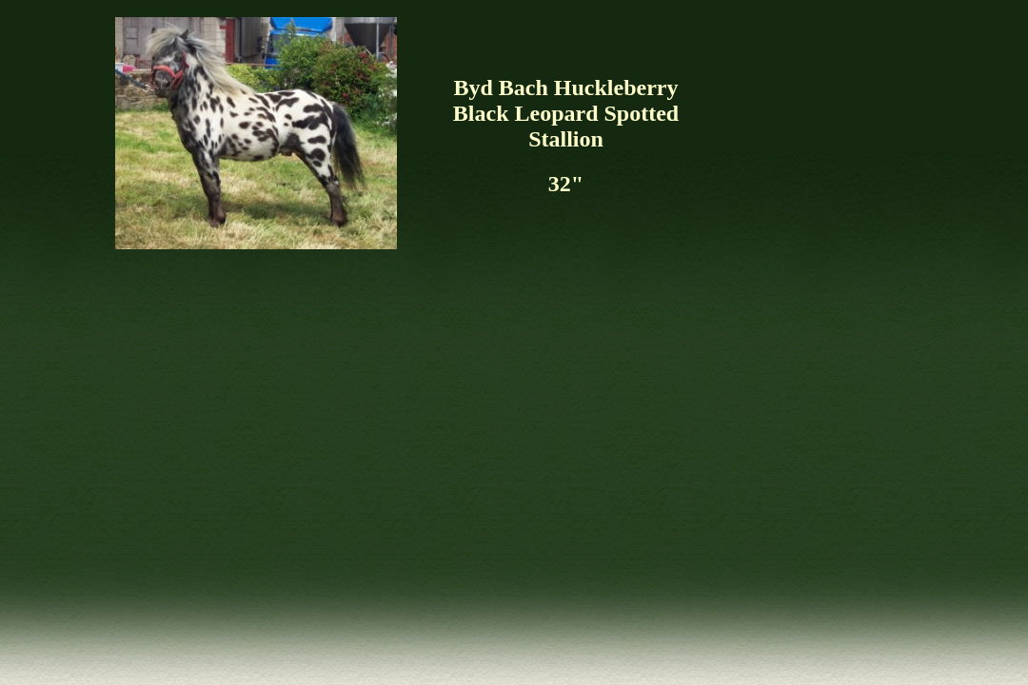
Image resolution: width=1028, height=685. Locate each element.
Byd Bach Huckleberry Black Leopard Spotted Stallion (566, 113)
